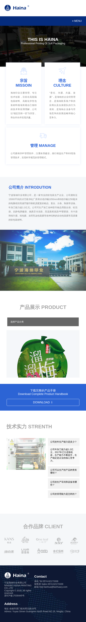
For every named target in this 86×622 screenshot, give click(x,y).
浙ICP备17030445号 (14, 595)
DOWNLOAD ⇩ (43, 402)
